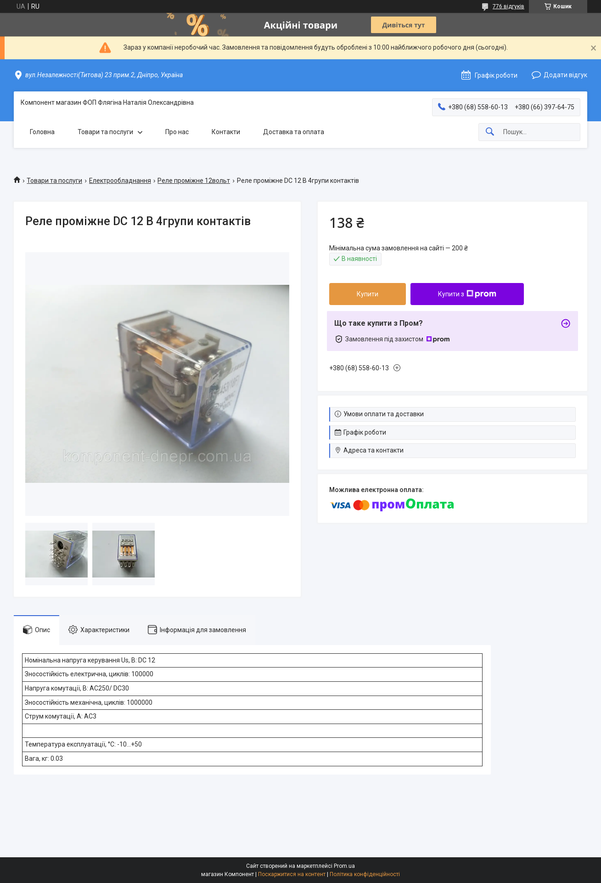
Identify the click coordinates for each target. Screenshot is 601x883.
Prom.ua (344, 866)
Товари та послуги (105, 132)
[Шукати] (489, 132)
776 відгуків (508, 6)
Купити (367, 294)
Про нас (177, 132)
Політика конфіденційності (365, 874)
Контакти (226, 132)
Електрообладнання (120, 180)
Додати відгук (565, 75)
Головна (42, 132)
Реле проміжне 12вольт (193, 180)
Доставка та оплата (293, 132)
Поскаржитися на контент (292, 874)
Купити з (467, 294)
